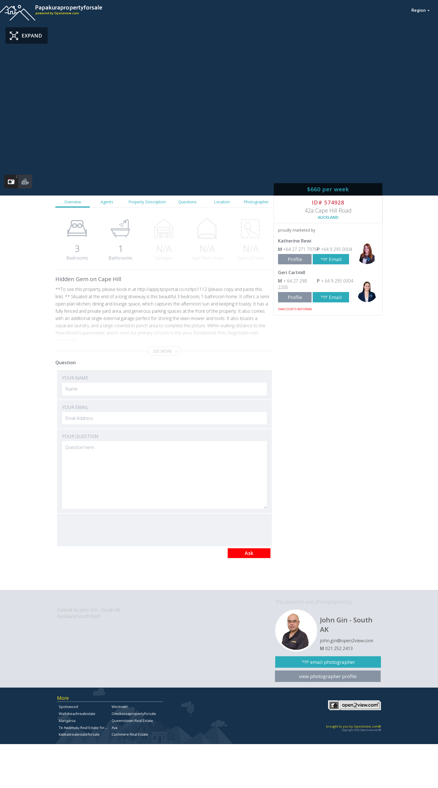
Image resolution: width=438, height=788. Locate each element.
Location (222, 201)
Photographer (256, 201)
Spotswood (68, 706)
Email (335, 259)
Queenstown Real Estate (132, 720)
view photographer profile (328, 676)
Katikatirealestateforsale (79, 734)
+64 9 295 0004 (336, 249)
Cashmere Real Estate (130, 734)
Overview (72, 201)
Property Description (147, 201)
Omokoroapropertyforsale (134, 713)
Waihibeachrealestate (77, 713)
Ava (114, 727)
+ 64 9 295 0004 (337, 281)
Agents (107, 201)
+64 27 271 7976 (300, 249)
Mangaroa (67, 720)
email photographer (332, 662)
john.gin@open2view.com (346, 641)
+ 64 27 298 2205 (292, 284)
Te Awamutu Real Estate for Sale (86, 727)
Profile (295, 259)
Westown (120, 706)
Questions (187, 201)
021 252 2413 (339, 648)
